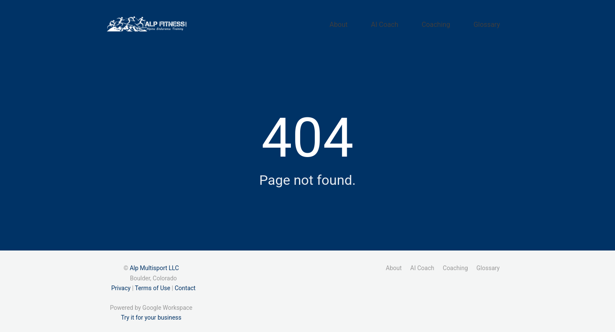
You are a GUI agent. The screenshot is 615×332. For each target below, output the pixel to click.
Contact (185, 284)
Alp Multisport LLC (154, 265)
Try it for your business (151, 314)
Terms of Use (152, 284)
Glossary (492, 22)
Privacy (120, 284)
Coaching (452, 22)
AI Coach (412, 22)
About (378, 22)
